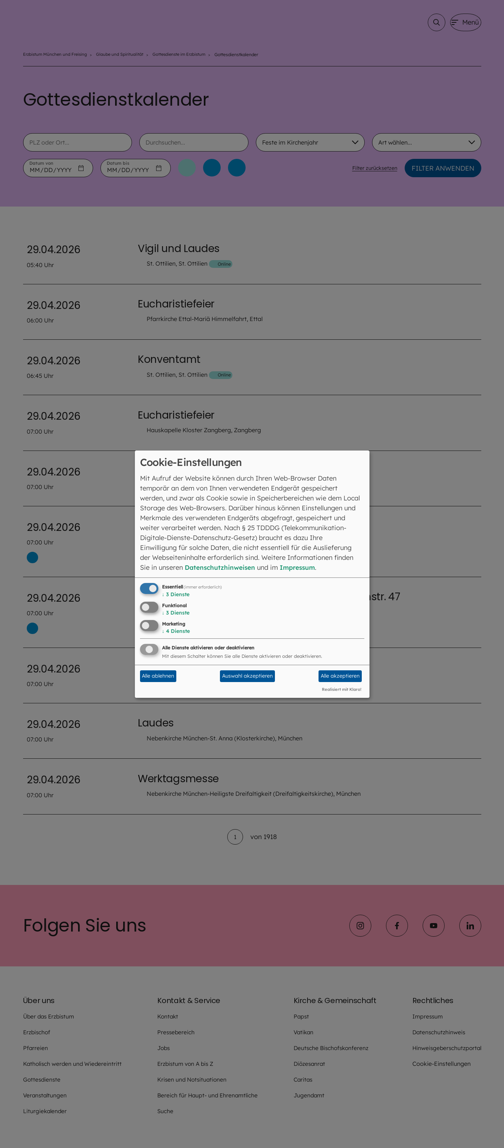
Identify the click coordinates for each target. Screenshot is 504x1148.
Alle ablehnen (158, 676)
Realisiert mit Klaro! (341, 689)
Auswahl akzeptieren (247, 676)
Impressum (302, 567)
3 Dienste (176, 594)
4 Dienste (176, 631)
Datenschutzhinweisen (221, 567)
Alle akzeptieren (340, 676)
